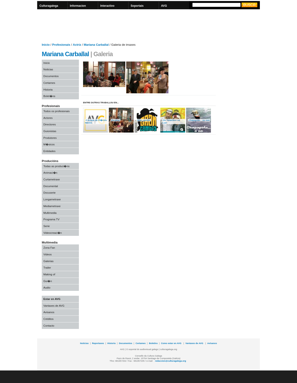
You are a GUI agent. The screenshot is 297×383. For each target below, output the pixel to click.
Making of (49, 274)
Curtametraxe (51, 179)
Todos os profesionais (56, 111)
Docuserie (49, 192)
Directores (49, 124)
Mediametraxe (52, 206)
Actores (48, 117)
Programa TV (51, 219)
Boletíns (153, 343)
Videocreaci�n (52, 232)
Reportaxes (98, 343)
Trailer (47, 267)
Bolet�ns (49, 95)
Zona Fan (49, 247)
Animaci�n (50, 172)
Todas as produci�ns (56, 166)
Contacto (48, 325)
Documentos (51, 76)
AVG (164, 5)
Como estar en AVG (171, 343)
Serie (46, 225)
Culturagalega (48, 5)
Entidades (49, 151)
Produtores (50, 137)
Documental (50, 186)
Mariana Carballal (65, 54)
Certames (49, 82)
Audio (46, 287)
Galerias (48, 261)
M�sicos (49, 144)
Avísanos (212, 343)
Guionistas (49, 131)
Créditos (48, 318)
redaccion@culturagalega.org (170, 361)
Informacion (78, 5)
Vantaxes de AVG (54, 305)
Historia (48, 89)
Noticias (48, 69)
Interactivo (107, 5)
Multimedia (50, 212)
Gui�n (47, 280)
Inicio (46, 62)
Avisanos (48, 312)
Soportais (137, 5)
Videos (47, 254)
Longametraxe (52, 199)
